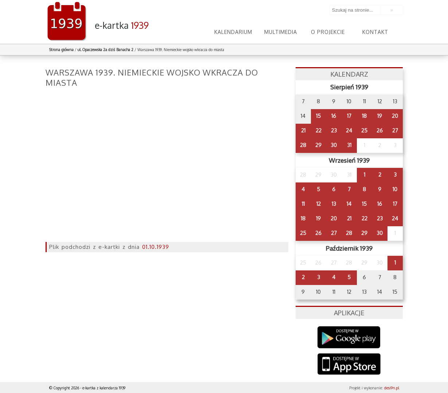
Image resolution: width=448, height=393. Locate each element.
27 (395, 130)
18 (364, 115)
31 (349, 145)
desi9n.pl (391, 388)
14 (349, 203)
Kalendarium (233, 32)
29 (318, 145)
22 (319, 130)
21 (303, 130)
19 (379, 115)
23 (334, 130)
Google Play (349, 337)
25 (364, 130)
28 (303, 145)
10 (395, 189)
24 (349, 130)
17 (349, 115)
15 (318, 115)
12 (318, 203)
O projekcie (328, 32)
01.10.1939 (155, 246)
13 (334, 203)
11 (303, 203)
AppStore (349, 365)
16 (333, 115)
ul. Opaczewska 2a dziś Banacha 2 (105, 49)
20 (395, 115)
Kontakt (375, 32)
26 (380, 130)
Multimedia (280, 32)
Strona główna (61, 49)
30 (334, 145)
